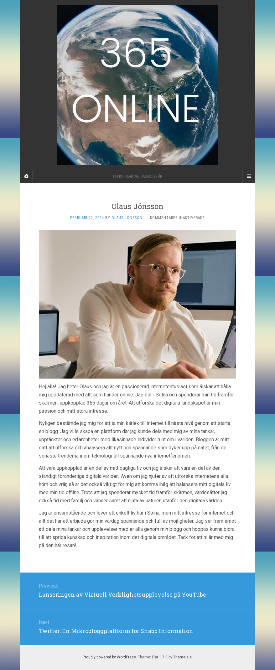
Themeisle (182, 657)
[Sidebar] (26, 176)
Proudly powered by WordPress (109, 657)
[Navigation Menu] (248, 176)
